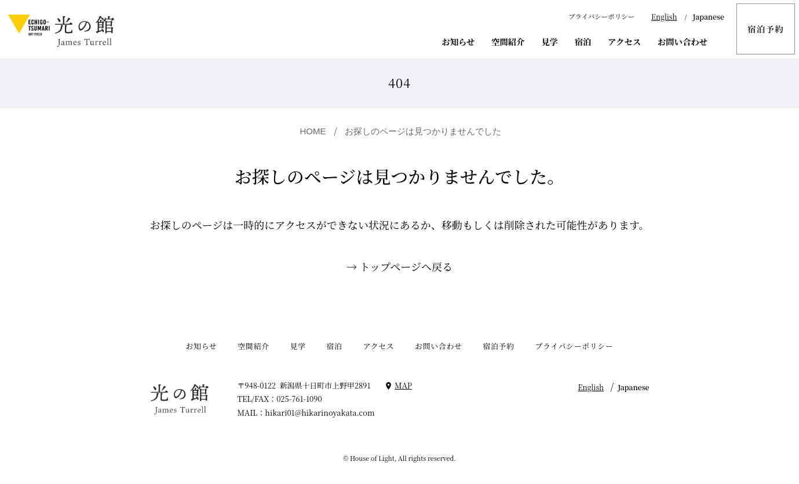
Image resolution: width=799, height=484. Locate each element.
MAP (403, 385)
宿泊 (583, 41)
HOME (313, 131)
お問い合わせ (682, 41)
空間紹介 (507, 41)
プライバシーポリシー (601, 16)
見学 (549, 41)
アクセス (624, 41)
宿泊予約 (765, 29)
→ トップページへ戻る (399, 266)
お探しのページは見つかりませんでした (423, 131)
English (664, 16)
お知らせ (458, 41)
